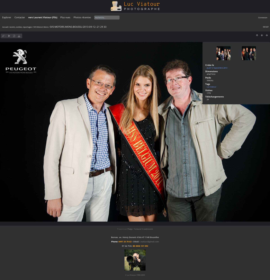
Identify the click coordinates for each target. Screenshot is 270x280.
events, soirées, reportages (21, 27)
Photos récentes (82, 17)
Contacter (19, 17)
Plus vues (65, 17)
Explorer (6, 17)
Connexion (262, 17)
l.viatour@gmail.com (149, 241)
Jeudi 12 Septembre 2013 (217, 68)
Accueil (5, 27)
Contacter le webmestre (143, 229)
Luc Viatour (211, 87)
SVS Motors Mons (40, 27)
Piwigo (130, 229)
